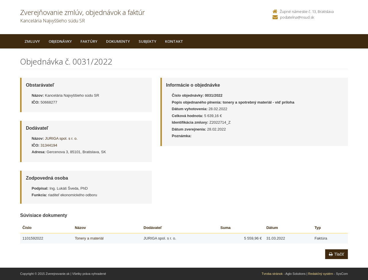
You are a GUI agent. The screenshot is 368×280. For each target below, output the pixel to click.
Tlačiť (336, 254)
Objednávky (60, 41)
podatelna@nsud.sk (297, 17)
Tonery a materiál (89, 238)
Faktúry (88, 41)
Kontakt (174, 41)
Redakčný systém (320, 273)
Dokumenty (118, 41)
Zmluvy (32, 41)
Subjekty (147, 41)
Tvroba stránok (272, 273)
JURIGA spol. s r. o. (61, 138)
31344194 (49, 145)
